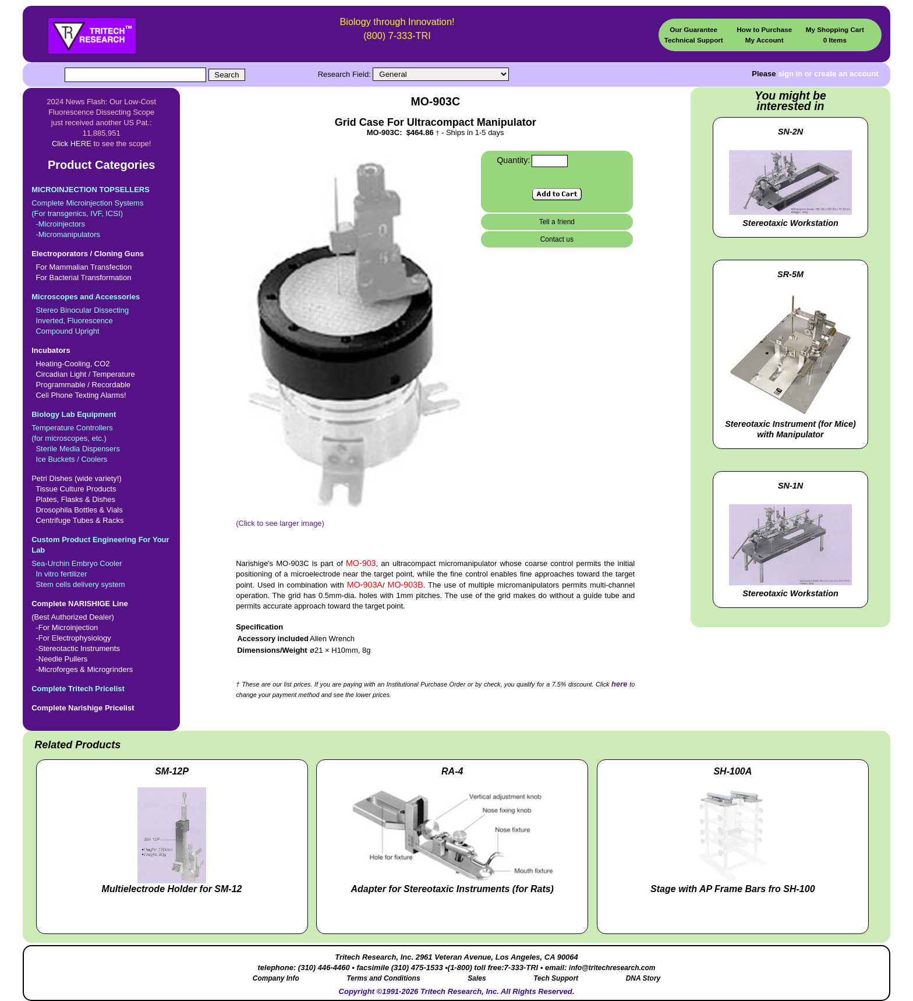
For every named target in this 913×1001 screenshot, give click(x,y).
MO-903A (365, 584)
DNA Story (643, 978)
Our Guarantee (693, 29)
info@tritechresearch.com (612, 968)
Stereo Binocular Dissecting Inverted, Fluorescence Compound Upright (101, 313)
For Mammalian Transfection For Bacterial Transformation (101, 265)
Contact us (557, 239)
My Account (764, 40)
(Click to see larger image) (355, 519)
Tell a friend (557, 222)
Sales (477, 978)
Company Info (276, 978)
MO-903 (361, 563)
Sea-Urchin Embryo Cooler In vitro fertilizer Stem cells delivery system (101, 562)
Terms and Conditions (383, 978)
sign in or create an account (828, 73)
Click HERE (71, 143)
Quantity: (513, 160)
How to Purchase (764, 29)
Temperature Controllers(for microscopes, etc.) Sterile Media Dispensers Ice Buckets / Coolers (101, 436)
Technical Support (693, 40)
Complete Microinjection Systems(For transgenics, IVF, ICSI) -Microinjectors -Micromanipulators (101, 212)
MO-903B (405, 584)
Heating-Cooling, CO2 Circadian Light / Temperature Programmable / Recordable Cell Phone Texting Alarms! (101, 372)
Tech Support (555, 978)
